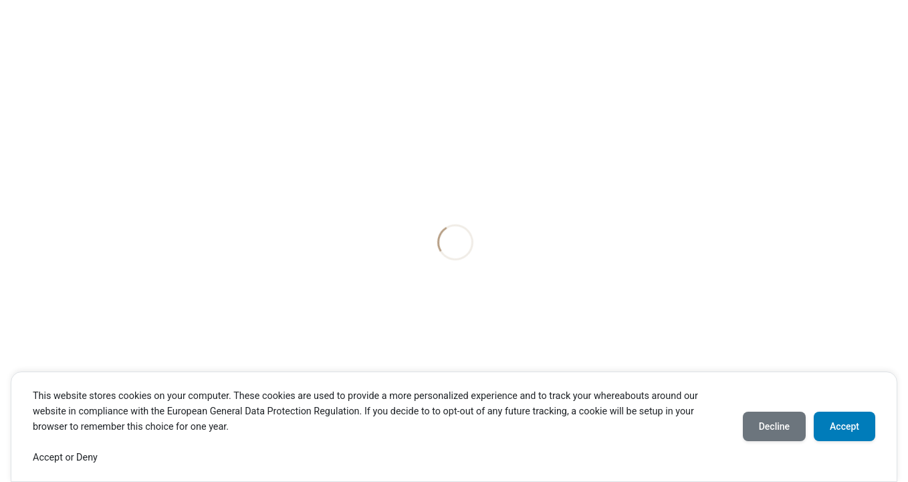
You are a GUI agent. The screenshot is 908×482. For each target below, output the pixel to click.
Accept (844, 426)
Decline (774, 426)
